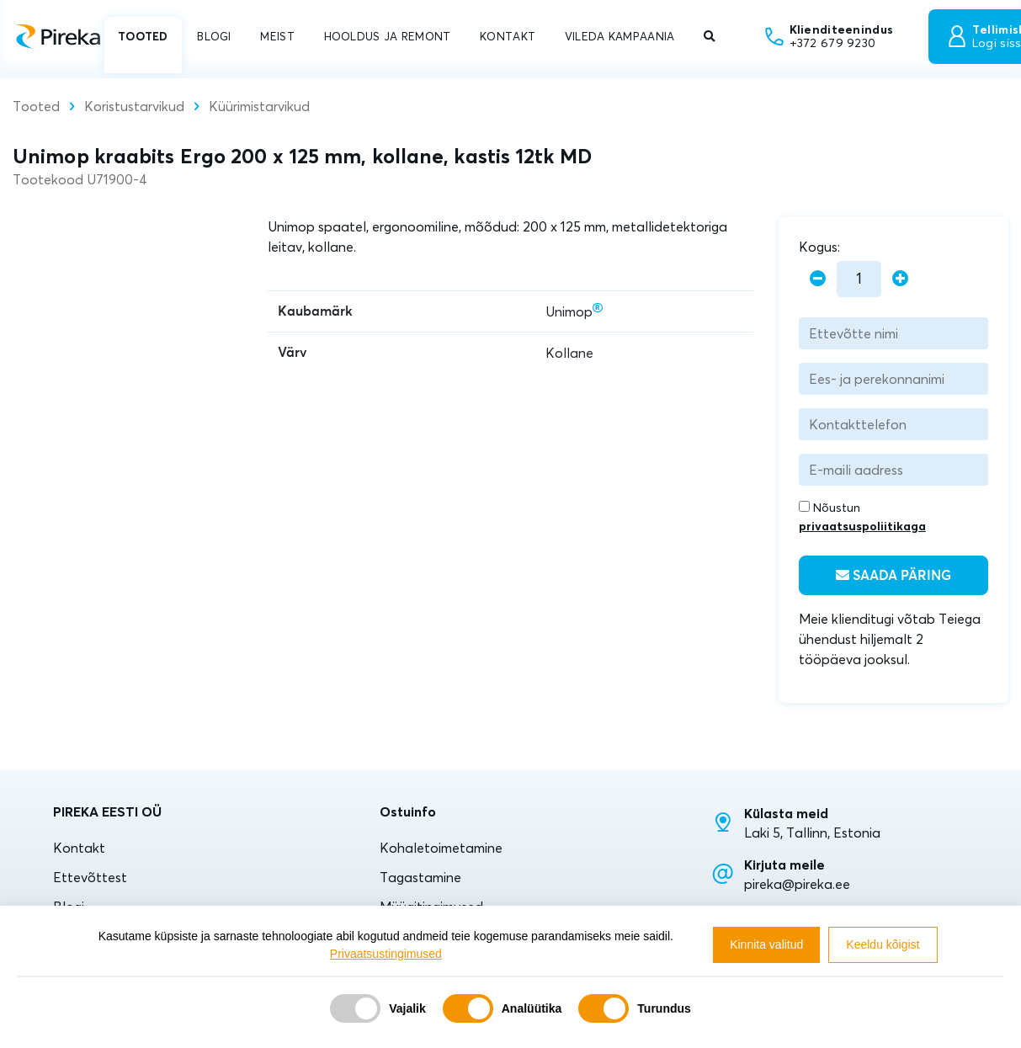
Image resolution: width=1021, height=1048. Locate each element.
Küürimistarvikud (259, 106)
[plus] (900, 279)
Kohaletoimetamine (441, 847)
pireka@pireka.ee (797, 883)
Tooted (36, 106)
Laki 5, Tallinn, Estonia (812, 832)
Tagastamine (420, 877)
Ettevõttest (90, 877)
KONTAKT (507, 36)
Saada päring (893, 575)
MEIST (277, 36)
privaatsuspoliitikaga (862, 526)
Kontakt (79, 847)
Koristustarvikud (134, 106)
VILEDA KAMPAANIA (620, 36)
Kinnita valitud (766, 944)
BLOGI (214, 36)
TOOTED (143, 36)
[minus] (818, 279)
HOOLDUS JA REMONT (387, 36)
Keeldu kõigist (882, 944)
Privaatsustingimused (386, 953)
